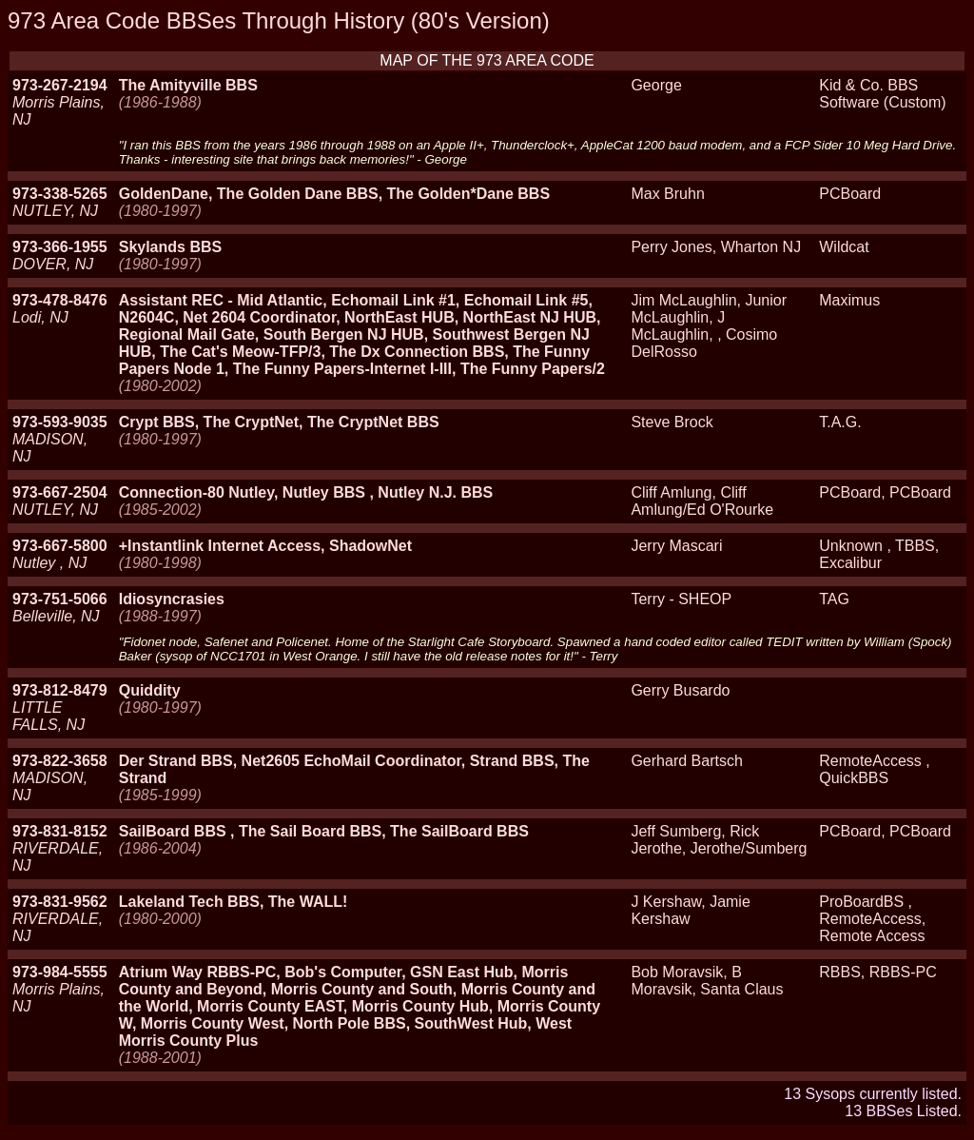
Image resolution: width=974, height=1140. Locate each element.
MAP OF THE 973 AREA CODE (487, 60)
